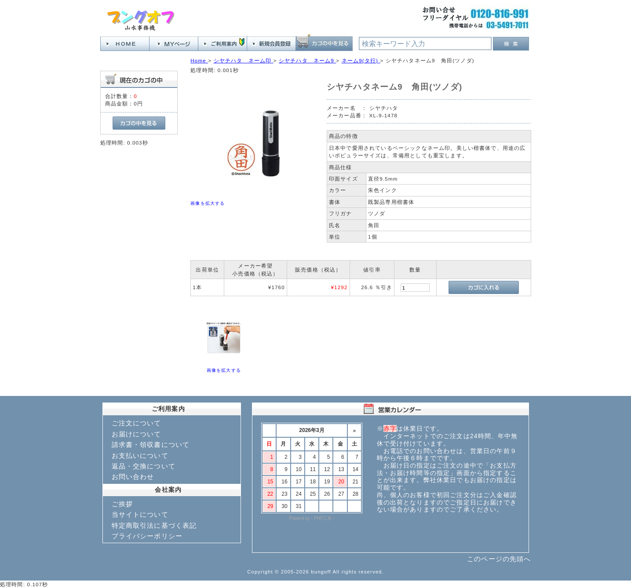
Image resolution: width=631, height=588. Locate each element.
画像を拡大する (207, 203)
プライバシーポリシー (147, 536)
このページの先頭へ (499, 559)
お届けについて (136, 434)
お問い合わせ (133, 476)
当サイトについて (140, 514)
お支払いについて (140, 455)
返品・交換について (143, 466)
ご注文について (136, 423)
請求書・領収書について (151, 444)
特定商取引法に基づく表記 (154, 525)
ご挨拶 (122, 504)
